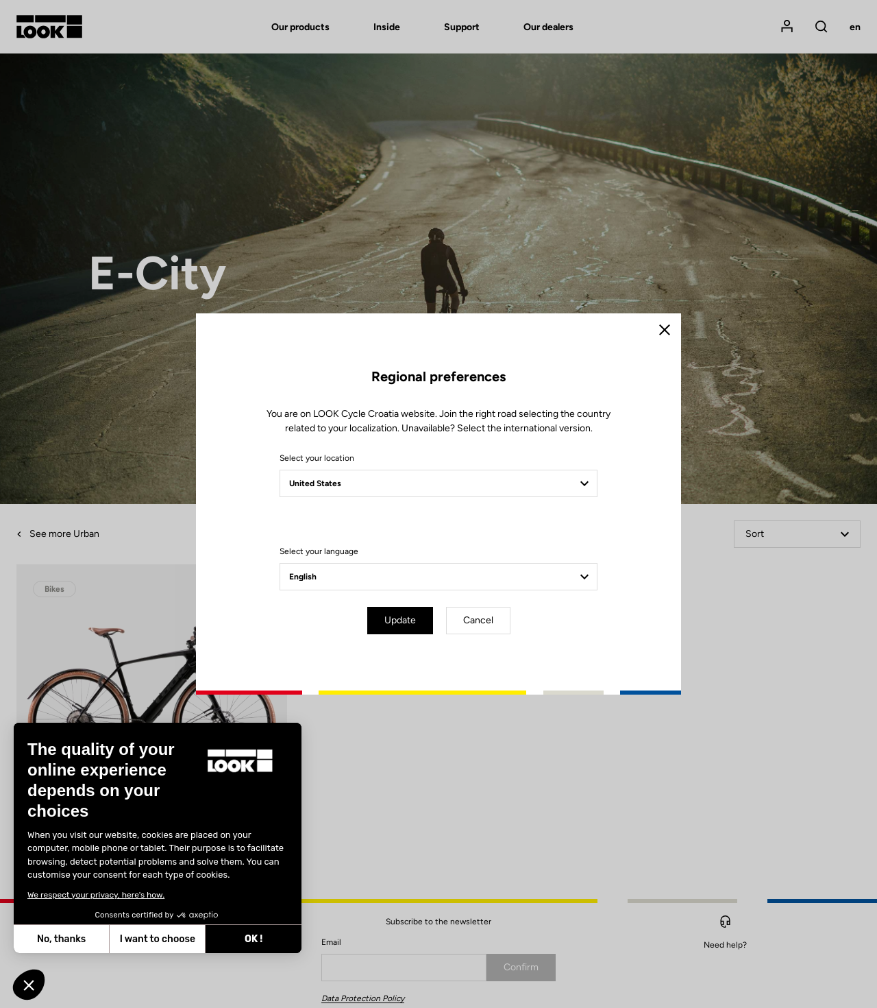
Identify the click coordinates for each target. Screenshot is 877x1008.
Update (400, 620)
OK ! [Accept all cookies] (253, 939)
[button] (28, 984)
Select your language (319, 551)
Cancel (478, 620)
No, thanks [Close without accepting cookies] (61, 939)
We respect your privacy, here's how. (95, 895)
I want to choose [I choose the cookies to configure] (157, 939)
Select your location (317, 458)
